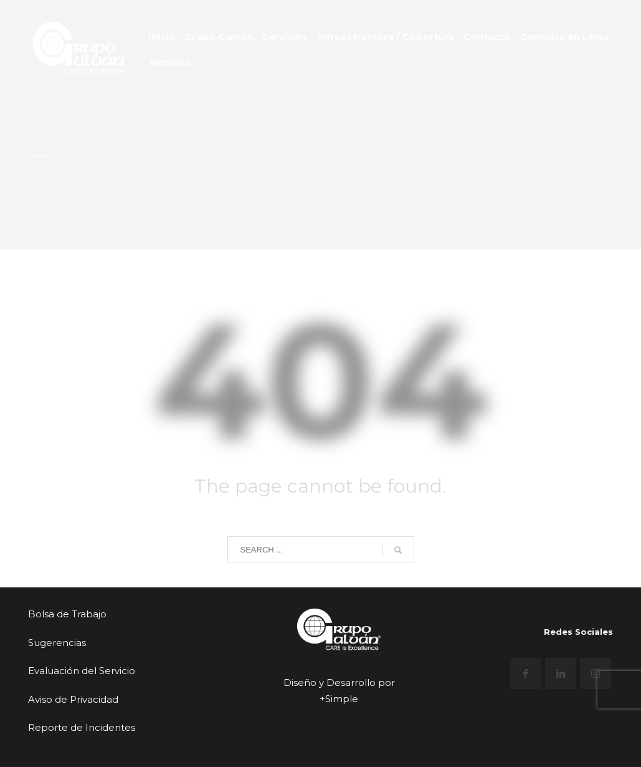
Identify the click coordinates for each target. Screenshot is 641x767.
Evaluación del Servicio (81, 671)
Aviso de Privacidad (73, 699)
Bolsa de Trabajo (67, 614)
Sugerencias (57, 643)
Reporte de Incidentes (81, 727)
